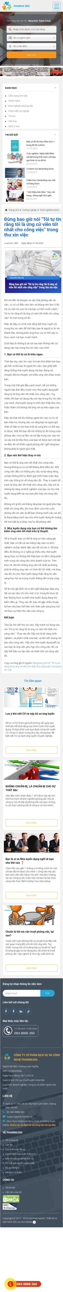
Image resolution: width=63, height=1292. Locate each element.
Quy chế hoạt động (14, 1149)
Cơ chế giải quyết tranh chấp (19, 1163)
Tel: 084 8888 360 (15, 1112)
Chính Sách (14, 100)
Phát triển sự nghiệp (18, 111)
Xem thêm (31, 750)
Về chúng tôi (10, 1140)
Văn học (12, 121)
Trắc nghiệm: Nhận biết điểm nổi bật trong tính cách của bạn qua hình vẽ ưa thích (41, 157)
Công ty (32, 1084)
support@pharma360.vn (19, 1116)
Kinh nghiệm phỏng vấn (20, 106)
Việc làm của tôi (12, 1192)
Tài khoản (9, 1187)
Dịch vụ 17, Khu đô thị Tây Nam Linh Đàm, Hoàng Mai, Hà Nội (31, 1105)
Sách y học (14, 126)
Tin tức (11, 116)
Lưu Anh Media (24, 1222)
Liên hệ (7, 1144)
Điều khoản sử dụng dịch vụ (18, 1158)
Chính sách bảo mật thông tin (19, 1154)
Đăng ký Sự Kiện (12, 1172)
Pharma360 (38, 1218)
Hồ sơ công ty (11, 1167)
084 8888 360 (24, 1033)
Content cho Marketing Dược (40, 169)
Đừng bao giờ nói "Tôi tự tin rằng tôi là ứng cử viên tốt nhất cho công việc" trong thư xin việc (32, 666)
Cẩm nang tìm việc (18, 95)
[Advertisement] (31, 1259)
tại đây (52, 1125)
